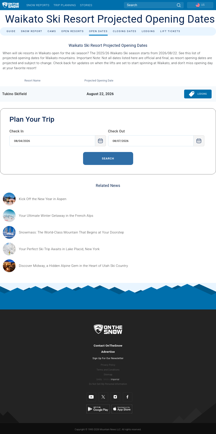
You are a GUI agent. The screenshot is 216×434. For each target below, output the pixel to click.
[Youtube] (91, 397)
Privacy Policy (108, 365)
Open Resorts (72, 31)
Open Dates (98, 31)
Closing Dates (124, 31)
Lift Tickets (170, 31)
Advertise (108, 351)
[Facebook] (127, 397)
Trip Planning (64, 5)
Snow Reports (37, 5)
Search (108, 158)
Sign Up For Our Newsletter (108, 358)
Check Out (116, 131)
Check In (16, 131)
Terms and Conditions (107, 370)
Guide (11, 31)
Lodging (148, 31)
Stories (86, 5)
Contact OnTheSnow (108, 345)
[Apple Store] (121, 409)
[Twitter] (103, 397)
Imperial (115, 379)
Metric (106, 379)
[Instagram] (115, 397)
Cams (51, 31)
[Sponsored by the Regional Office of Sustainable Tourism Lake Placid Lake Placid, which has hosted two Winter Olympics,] (59, 249)
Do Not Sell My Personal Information (108, 384)
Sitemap (108, 374)
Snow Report (31, 31)
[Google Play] (98, 409)
